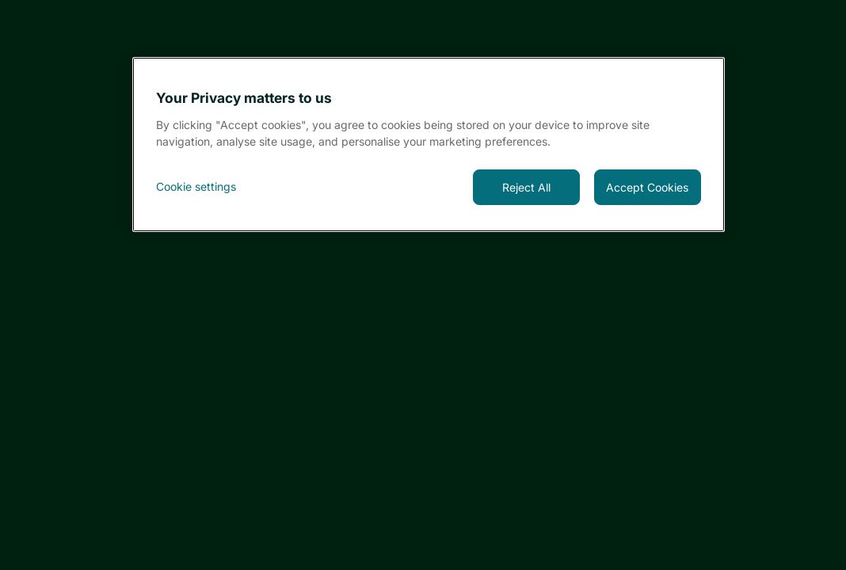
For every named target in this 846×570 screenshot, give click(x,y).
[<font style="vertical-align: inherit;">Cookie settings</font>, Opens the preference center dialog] (209, 186)
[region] (428, 144)
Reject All (526, 187)
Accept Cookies (647, 187)
